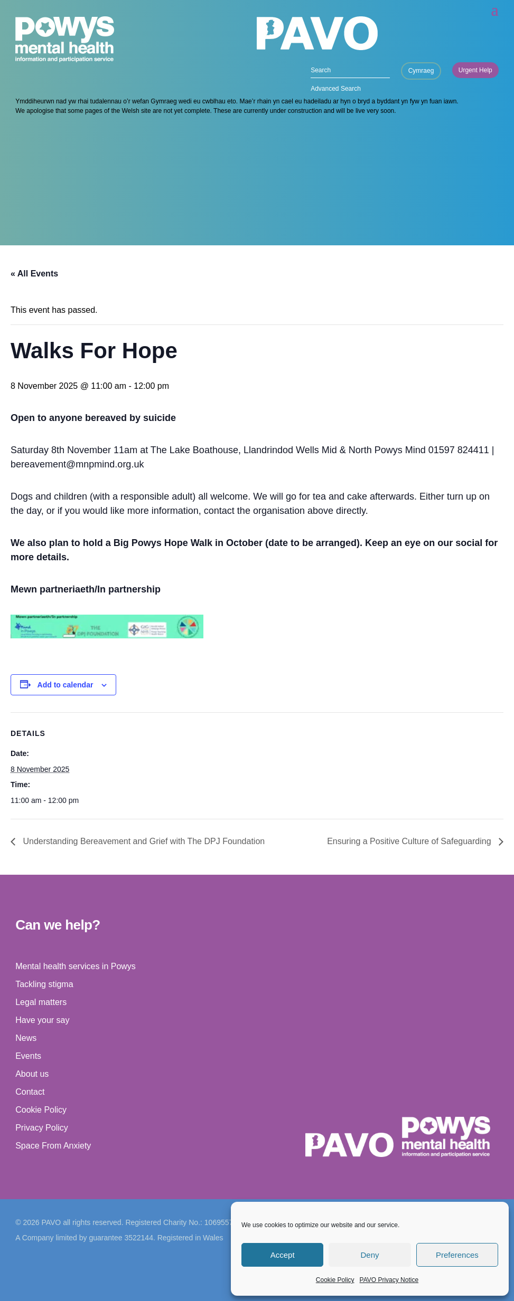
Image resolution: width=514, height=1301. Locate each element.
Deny (369, 1254)
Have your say (42, 1020)
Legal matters (41, 1002)
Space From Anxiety (53, 1145)
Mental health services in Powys (75, 966)
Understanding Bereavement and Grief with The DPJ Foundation (143, 841)
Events (28, 1055)
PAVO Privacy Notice (389, 1280)
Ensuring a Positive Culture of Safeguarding (410, 841)
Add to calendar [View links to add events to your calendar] (66, 685)
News (25, 1038)
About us (32, 1073)
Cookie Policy (335, 1280)
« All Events (34, 273)
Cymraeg (421, 70)
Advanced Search (336, 88)
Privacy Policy (41, 1127)
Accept (282, 1254)
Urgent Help (475, 70)
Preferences (457, 1254)
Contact (29, 1091)
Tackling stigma (44, 984)
